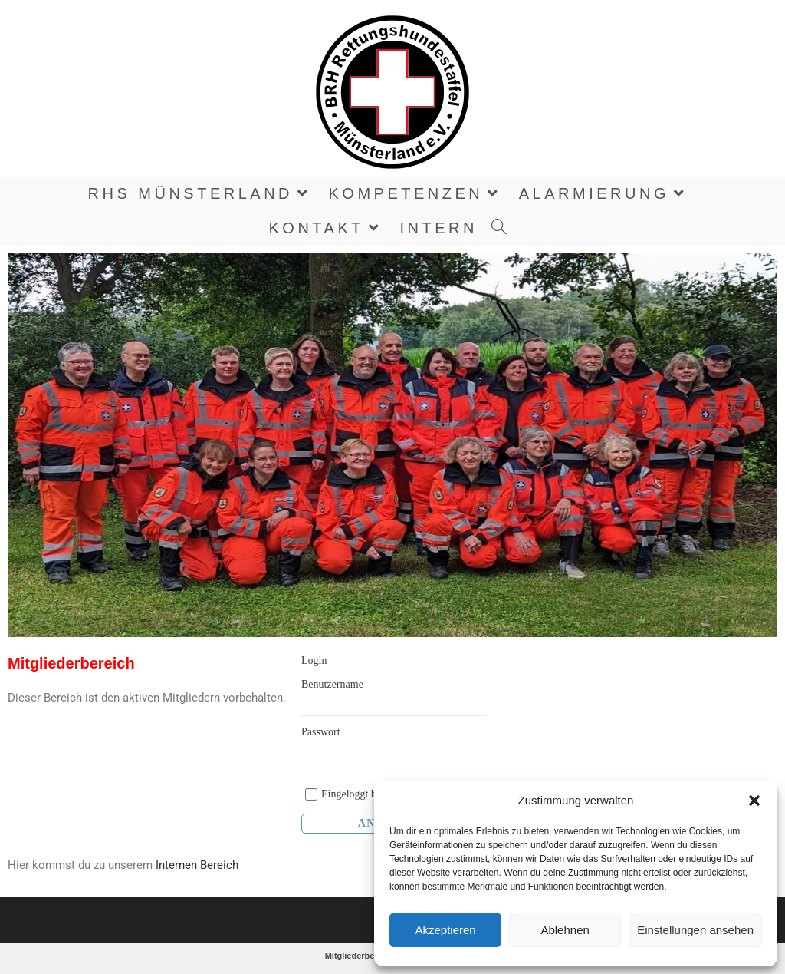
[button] (754, 800)
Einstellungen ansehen (695, 929)
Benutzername (332, 684)
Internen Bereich (197, 865)
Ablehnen (564, 929)
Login (314, 660)
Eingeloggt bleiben (361, 794)
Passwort (320, 732)
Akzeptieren (445, 929)
